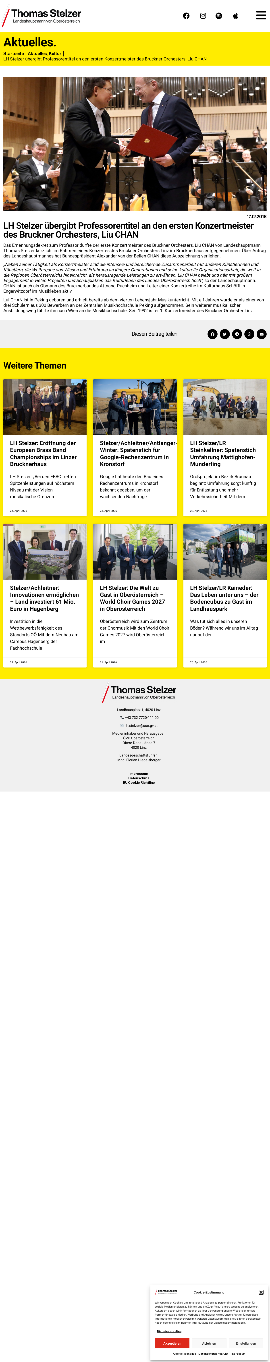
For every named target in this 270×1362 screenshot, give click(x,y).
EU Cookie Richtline (139, 782)
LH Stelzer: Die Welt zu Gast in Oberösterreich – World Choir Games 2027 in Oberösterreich (132, 598)
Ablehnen (209, 1343)
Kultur (55, 53)
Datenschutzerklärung (213, 1353)
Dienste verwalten (169, 1331)
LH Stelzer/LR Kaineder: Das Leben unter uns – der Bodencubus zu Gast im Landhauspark (224, 598)
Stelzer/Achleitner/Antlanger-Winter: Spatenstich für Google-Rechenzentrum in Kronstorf (139, 454)
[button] (261, 1292)
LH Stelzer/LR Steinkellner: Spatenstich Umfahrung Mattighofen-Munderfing (223, 454)
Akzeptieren (172, 1343)
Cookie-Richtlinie (184, 1353)
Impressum (238, 1353)
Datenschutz (138, 778)
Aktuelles (37, 53)
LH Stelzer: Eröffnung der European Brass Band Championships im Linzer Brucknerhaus (43, 454)
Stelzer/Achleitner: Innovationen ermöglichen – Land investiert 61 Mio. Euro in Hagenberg (44, 598)
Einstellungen (246, 1343)
